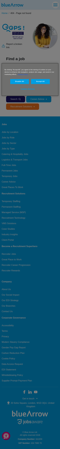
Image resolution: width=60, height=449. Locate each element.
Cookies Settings (28, 89)
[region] (30, 79)
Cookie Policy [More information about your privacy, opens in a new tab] (23, 74)
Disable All (19, 81)
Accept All (40, 81)
